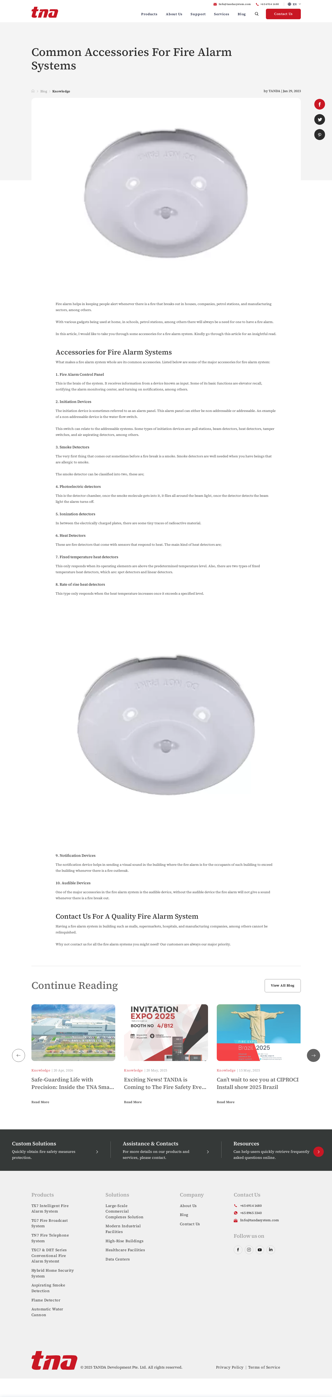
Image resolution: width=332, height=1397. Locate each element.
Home (33, 91)
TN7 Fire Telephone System (50, 1237)
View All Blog (282, 985)
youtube (259, 1249)
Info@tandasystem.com (235, 4)
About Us (174, 14)
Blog (242, 14)
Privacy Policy (230, 1367)
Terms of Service (264, 1367)
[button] (313, 1055)
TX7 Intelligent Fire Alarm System (50, 1208)
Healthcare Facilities (125, 1249)
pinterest (319, 134)
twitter (319, 119)
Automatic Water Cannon (47, 1311)
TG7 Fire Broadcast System (49, 1223)
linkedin (270, 1249)
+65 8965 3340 (251, 1213)
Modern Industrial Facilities (123, 1228)
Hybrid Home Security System (52, 1273)
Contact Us (283, 13)
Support (198, 14)
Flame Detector (46, 1300)
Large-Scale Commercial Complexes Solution (125, 1211)
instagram (249, 1249)
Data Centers (118, 1259)
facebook (319, 104)
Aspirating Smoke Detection (48, 1287)
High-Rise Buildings (124, 1240)
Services (221, 14)
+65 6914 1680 (269, 4)
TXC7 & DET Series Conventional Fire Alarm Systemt (49, 1255)
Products (149, 14)
